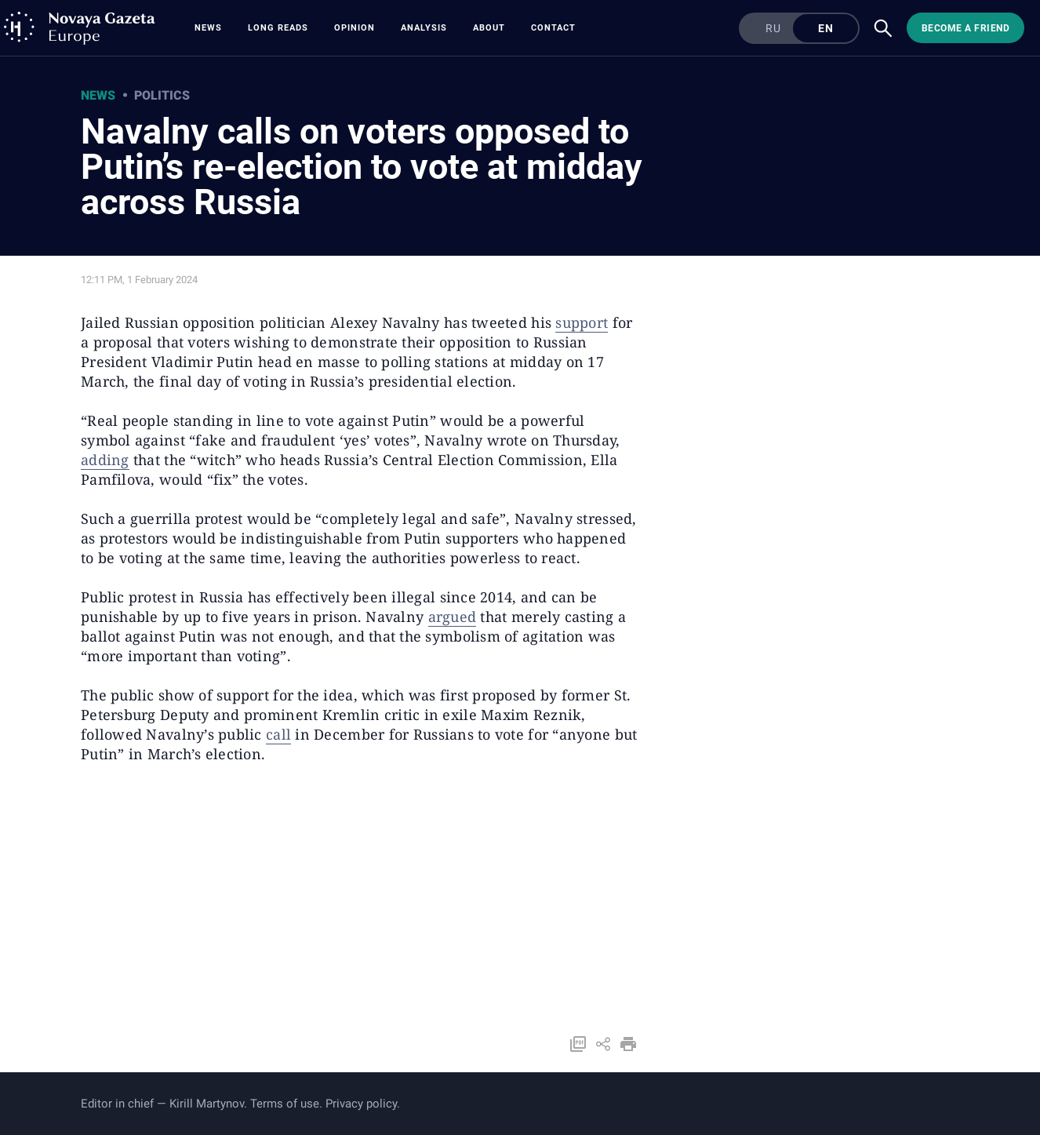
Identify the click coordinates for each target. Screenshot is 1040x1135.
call (278, 734)
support (581, 322)
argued (452, 616)
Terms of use (284, 1104)
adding (105, 459)
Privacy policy (361, 1104)
